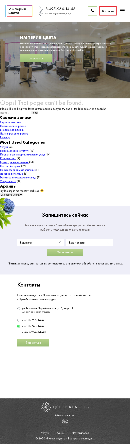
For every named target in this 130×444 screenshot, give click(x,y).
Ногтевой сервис (10, 166)
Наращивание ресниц (13, 126)
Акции (60, 433)
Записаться (35, 58)
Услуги (4, 147)
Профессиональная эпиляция (18, 170)
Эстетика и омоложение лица (18, 177)
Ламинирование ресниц (14, 133)
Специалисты (8, 181)
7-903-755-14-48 (33, 320)
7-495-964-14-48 (34, 332)
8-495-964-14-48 (60, 8)
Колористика (8, 158)
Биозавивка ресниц (12, 130)
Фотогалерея (80, 433)
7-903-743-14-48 (33, 326)
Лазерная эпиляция (11, 174)
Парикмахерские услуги (14, 151)
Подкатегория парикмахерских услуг (22, 154)
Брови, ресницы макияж (14, 162)
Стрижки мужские (10, 122)
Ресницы (5, 137)
